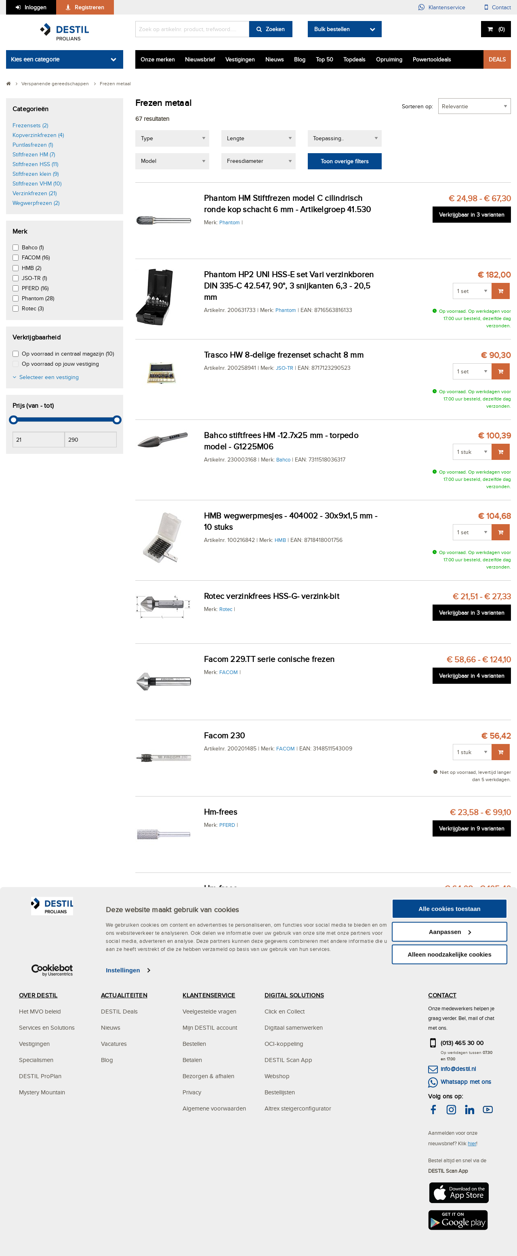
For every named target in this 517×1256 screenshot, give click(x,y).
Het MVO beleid (40, 1011)
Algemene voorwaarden (214, 1108)
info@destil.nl (458, 1068)
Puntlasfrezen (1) (33, 145)
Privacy (192, 1092)
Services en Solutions (47, 1027)
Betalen (192, 1060)
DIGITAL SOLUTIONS (294, 995)
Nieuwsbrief (200, 59)
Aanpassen (450, 1209)
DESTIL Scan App (288, 1060)
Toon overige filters (345, 161)
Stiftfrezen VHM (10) (37, 183)
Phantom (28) (38, 298)
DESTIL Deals (119, 1011)
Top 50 (324, 59)
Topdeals (354, 59)
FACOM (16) (36, 257)
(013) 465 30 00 (462, 1043)
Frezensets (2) (30, 125)
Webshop (277, 1076)
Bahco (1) (33, 247)
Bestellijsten (280, 1092)
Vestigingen (240, 59)
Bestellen (194, 1043)
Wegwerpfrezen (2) (36, 203)
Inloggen (35, 7)
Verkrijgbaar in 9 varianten (471, 828)
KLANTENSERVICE (209, 995)
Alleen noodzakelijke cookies (450, 1232)
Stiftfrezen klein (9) (36, 174)
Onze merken (158, 59)
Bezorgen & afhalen (208, 1076)
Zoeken (275, 29)
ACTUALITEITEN (124, 995)
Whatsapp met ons (466, 1081)
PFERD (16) (35, 288)
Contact (501, 7)
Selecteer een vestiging (49, 377)
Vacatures (114, 1043)
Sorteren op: (417, 106)
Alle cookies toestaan (449, 1186)
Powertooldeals (432, 59)
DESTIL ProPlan (40, 1076)
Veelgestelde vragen (209, 1011)
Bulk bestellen (332, 29)
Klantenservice (447, 7)
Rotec (225, 609)
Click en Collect (285, 1011)
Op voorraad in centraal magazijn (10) (68, 354)
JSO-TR (284, 367)
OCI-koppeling (284, 1043)
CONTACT (442, 995)
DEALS (497, 59)
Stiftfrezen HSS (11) (35, 164)
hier (472, 1143)
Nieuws (274, 59)
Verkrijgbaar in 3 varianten (471, 215)
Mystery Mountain (42, 1092)
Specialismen (36, 1060)
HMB (280, 540)
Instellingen (123, 1247)
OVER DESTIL (38, 995)
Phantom (229, 222)
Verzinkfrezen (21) (35, 193)
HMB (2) (31, 268)
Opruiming (389, 59)
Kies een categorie (35, 59)
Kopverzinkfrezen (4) (38, 135)
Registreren (89, 7)
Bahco (283, 459)
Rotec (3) (33, 308)
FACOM (228, 672)
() (500, 29)
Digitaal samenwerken (294, 1027)
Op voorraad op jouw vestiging (60, 364)
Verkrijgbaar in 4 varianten (471, 676)
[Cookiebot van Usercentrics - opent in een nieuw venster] (52, 1248)
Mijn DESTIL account (210, 1027)
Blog (299, 59)
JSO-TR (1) (34, 278)
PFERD (227, 824)
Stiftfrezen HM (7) (34, 154)
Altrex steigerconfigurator (298, 1108)
